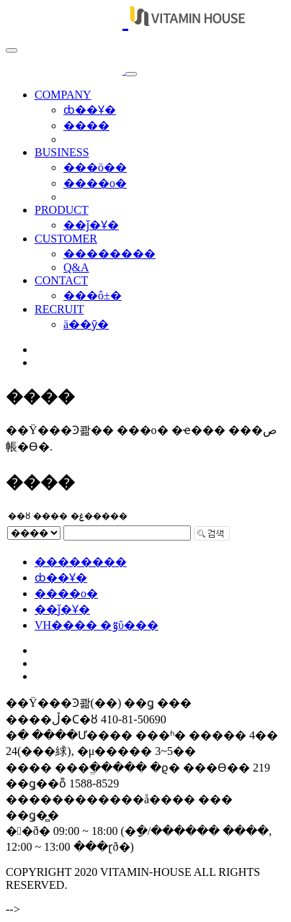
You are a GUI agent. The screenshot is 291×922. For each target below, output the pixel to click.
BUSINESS (62, 152)
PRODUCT (62, 210)
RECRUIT (59, 309)
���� (86, 125)
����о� (95, 183)
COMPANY (63, 95)
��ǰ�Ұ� (91, 225)
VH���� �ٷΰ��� (96, 625)
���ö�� (95, 167)
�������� (109, 254)
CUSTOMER (66, 238)
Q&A (76, 267)
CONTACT (61, 280)
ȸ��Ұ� (89, 110)
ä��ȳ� (86, 324)
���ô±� (92, 295)
